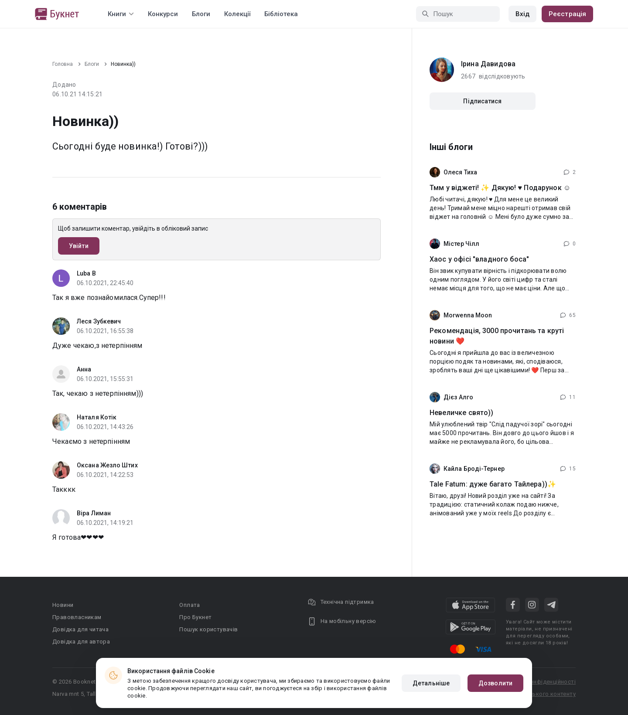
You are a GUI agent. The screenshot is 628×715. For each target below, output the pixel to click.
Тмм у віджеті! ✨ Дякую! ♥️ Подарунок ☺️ (500, 188)
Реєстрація (567, 14)
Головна (62, 64)
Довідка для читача (80, 629)
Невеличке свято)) (462, 413)
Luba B (86, 273)
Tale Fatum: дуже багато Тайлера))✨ (493, 484)
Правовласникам (77, 617)
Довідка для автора (81, 641)
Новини (62, 605)
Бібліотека (281, 14)
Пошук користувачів (208, 629)
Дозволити (495, 683)
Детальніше (431, 683)
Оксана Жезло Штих (107, 465)
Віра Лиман (94, 513)
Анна (84, 369)
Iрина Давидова (488, 64)
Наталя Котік (96, 417)
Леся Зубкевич (99, 321)
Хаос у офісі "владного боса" (479, 259)
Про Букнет (195, 617)
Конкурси (163, 14)
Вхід (522, 14)
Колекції (237, 14)
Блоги (201, 14)
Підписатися (482, 101)
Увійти (79, 245)
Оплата (189, 605)
